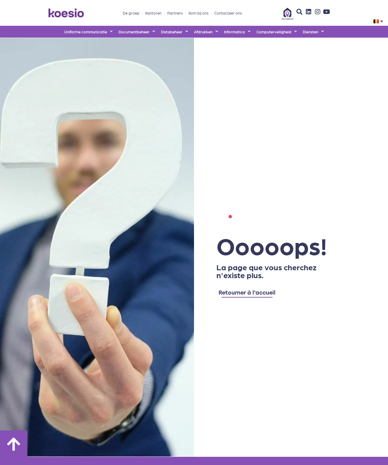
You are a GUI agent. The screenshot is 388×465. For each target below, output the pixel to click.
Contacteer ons (228, 13)
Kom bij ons (199, 13)
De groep (131, 13)
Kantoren (153, 13)
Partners (175, 13)
